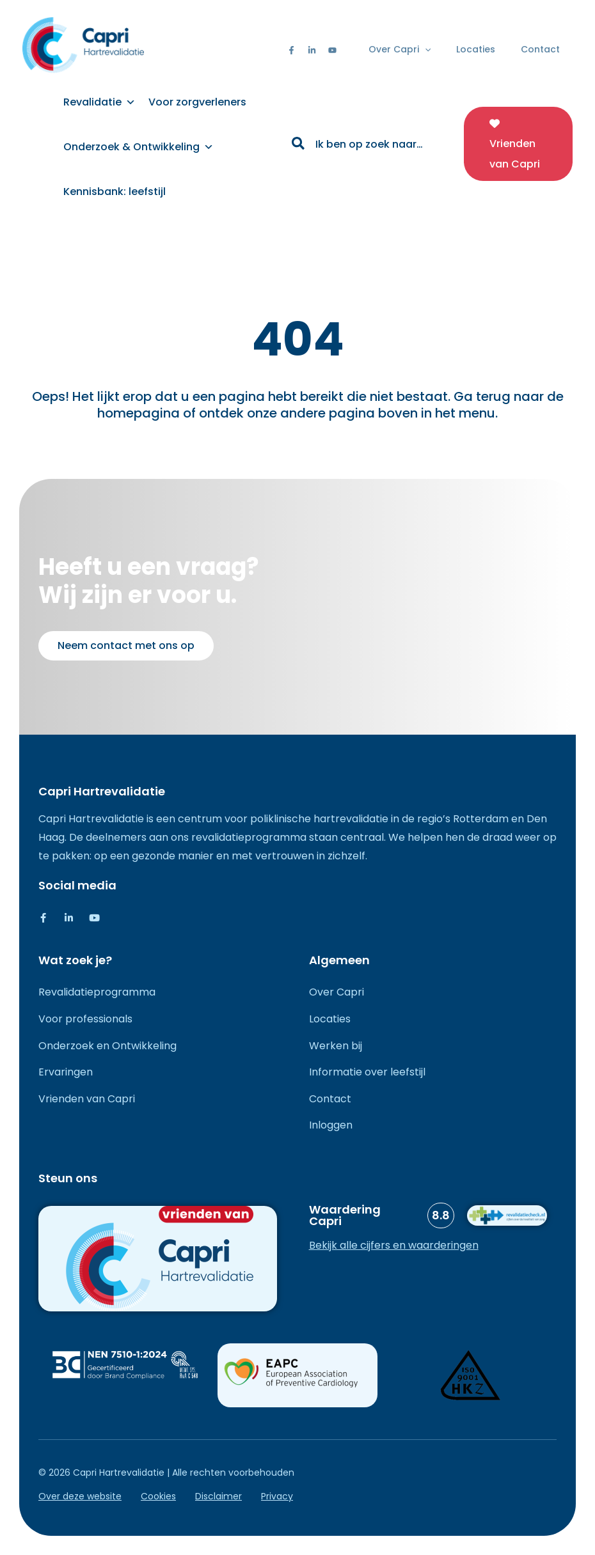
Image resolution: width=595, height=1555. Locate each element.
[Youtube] (332, 50)
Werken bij (335, 1045)
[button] (425, 49)
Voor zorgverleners (197, 102)
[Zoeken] (298, 145)
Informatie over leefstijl (367, 1072)
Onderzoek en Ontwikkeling (107, 1045)
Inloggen (331, 1125)
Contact (540, 49)
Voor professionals (85, 1019)
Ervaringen (65, 1072)
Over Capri (400, 49)
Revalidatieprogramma (96, 992)
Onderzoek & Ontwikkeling (138, 146)
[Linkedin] (312, 50)
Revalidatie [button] (99, 102)
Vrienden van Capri (86, 1098)
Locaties (475, 49)
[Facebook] (291, 50)
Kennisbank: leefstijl (114, 191)
